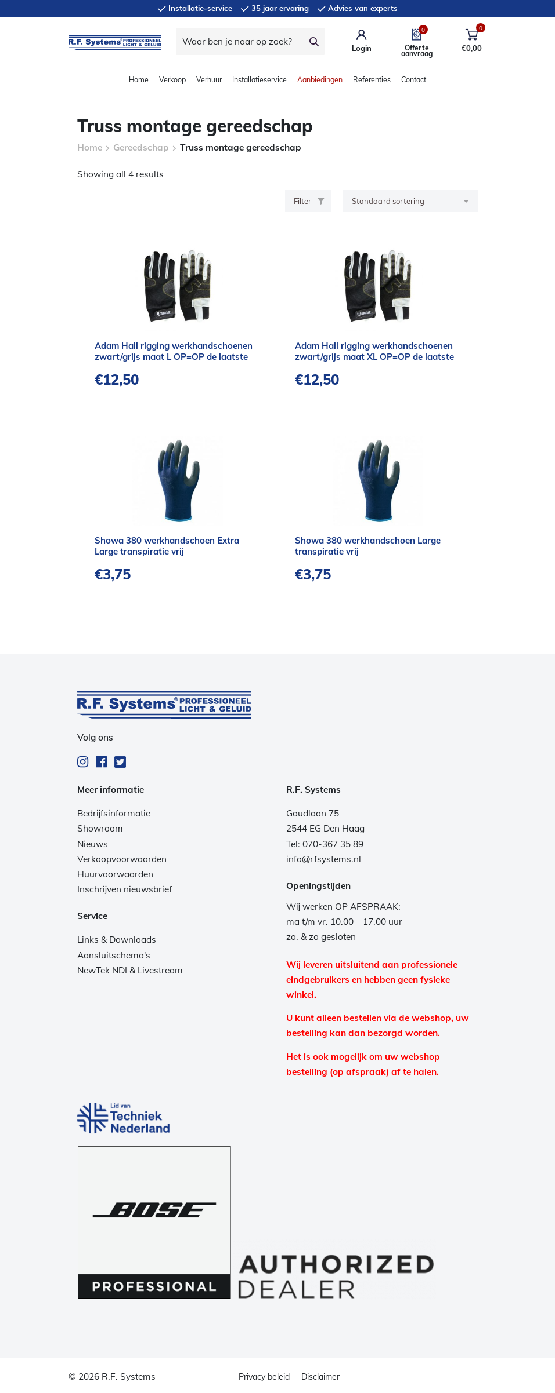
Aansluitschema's (113, 955)
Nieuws (92, 843)
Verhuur (209, 79)
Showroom (100, 828)
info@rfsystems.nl (323, 859)
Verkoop (172, 79)
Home (139, 79)
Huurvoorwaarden (115, 874)
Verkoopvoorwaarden (122, 859)
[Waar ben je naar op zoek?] (240, 41)
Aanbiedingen (320, 79)
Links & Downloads (116, 939)
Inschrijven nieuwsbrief (124, 889)
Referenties (372, 79)
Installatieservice (259, 79)
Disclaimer (320, 1377)
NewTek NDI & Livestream (130, 970)
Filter (309, 201)
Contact (413, 79)
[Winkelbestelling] (410, 201)
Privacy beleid (264, 1377)
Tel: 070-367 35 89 (324, 843)
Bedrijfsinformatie (113, 813)
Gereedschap (141, 147)
